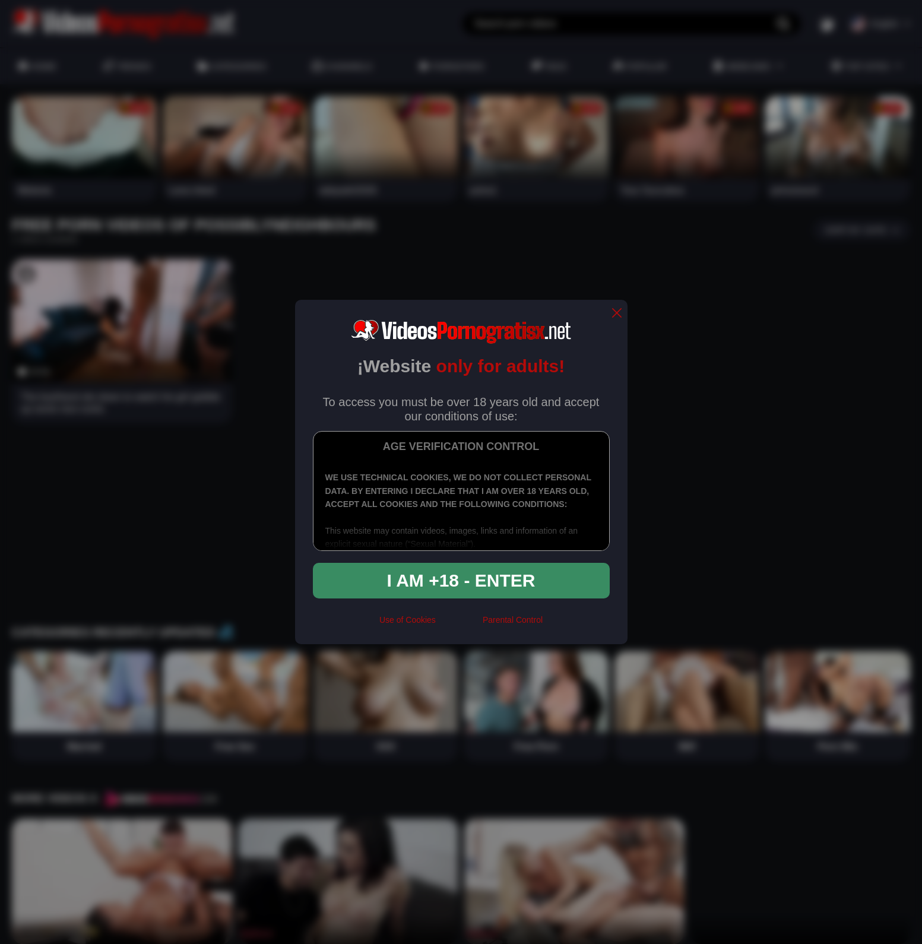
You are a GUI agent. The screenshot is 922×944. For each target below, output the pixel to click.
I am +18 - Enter (461, 580)
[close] (617, 313)
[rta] (459, 625)
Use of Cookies (407, 620)
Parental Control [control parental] (513, 620)
